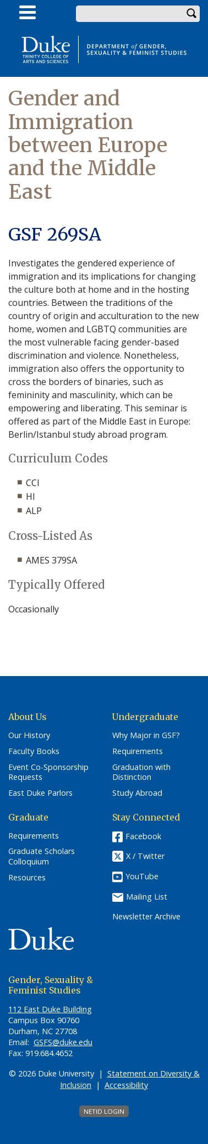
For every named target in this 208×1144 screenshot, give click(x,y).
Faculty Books (33, 751)
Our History (29, 735)
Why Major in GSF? (146, 735)
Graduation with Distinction (141, 772)
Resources (27, 878)
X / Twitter (145, 856)
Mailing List (146, 896)
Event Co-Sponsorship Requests (48, 772)
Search (191, 13)
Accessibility (126, 1085)
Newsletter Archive (146, 917)
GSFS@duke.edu (63, 1042)
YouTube (141, 876)
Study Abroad (137, 793)
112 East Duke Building (50, 1009)
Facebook (143, 836)
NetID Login (104, 1111)
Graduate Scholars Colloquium (41, 856)
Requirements (137, 751)
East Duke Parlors (40, 793)
